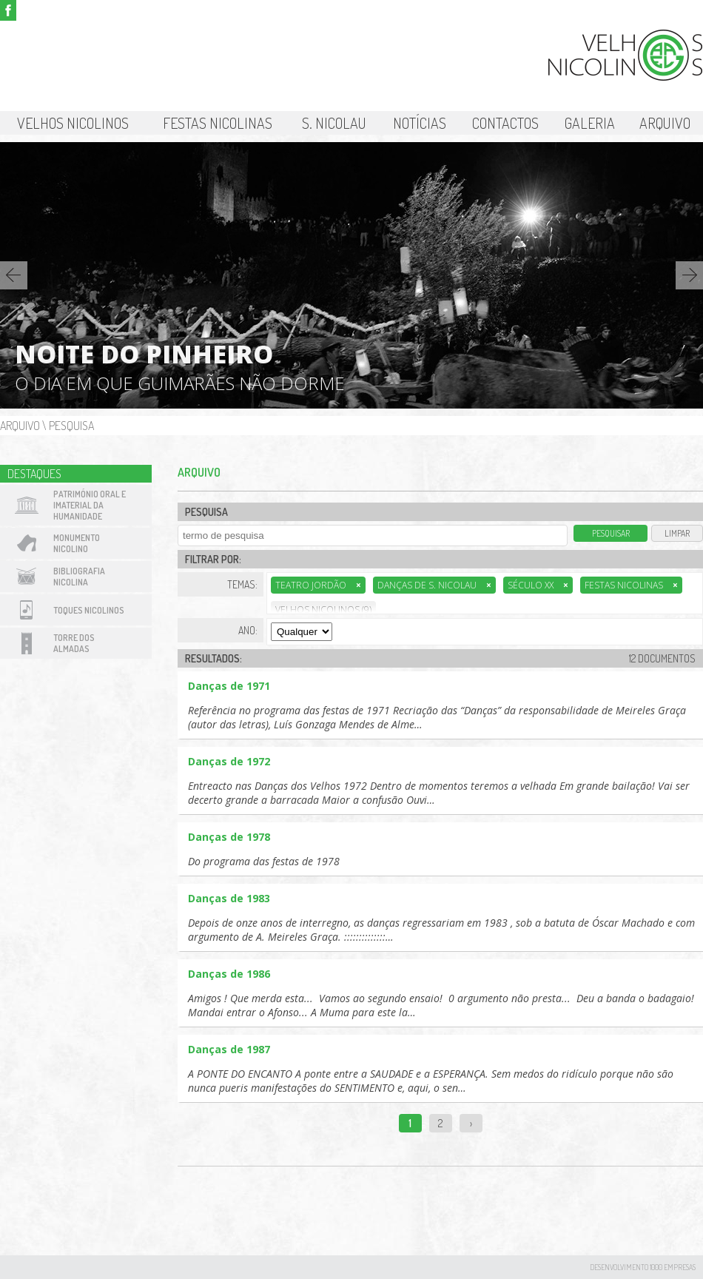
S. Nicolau (334, 122)
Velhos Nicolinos (73, 122)
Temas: (242, 584)
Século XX (538, 585)
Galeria (590, 122)
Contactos (505, 122)
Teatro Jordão (318, 585)
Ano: (248, 630)
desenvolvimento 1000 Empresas (643, 1267)
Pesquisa (71, 425)
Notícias (419, 122)
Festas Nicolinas (217, 122)
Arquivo (664, 122)
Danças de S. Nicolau (434, 585)
